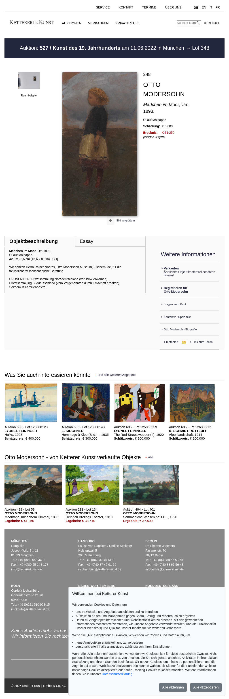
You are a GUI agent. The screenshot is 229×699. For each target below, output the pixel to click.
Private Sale (127, 23)
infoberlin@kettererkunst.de (164, 569)
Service (103, 7)
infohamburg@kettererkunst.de (99, 569)
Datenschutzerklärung (117, 674)
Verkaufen (98, 23)
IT (211, 7)
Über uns (173, 7)
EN (204, 7)
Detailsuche (212, 23)
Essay (86, 241)
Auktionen (71, 23)
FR (218, 7)
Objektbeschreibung (33, 241)
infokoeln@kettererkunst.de (30, 609)
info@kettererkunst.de (26, 569)
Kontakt (126, 7)
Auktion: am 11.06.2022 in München (103, 48)
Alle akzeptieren (206, 687)
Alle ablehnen (173, 687)
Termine (149, 7)
